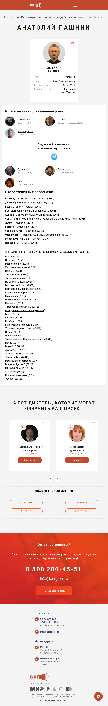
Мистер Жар (24, 120)
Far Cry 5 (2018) (13, 317)
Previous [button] (51, 478)
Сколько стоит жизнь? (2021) (21, 267)
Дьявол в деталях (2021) (19, 278)
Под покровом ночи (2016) (20, 375)
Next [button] (57, 478)
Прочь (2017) (12, 342)
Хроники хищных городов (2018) (23, 328)
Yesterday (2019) (33, 206)
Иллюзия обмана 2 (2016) (19, 368)
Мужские (26, 502)
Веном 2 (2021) (13, 270)
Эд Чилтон (23, 169)
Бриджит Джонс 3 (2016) (19, 364)
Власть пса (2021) (14, 260)
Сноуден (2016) (41, 238)
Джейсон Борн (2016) (17, 357)
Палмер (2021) (13, 256)
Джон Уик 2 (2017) (15, 350)
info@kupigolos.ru (54, 578)
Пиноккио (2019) (14, 303)
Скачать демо (30, 454)
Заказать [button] (29, 460)
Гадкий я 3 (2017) (14, 346)
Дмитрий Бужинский (30, 447)
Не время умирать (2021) (19, 281)
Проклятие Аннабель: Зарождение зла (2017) (47, 234)
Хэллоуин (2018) (25, 222)
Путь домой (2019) (15, 296)
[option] (29, 445)
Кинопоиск (69, 89)
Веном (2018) (12, 332)
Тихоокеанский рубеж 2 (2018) (22, 306)
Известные (82, 511)
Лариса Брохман (77, 447)
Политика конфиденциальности (52, 700)
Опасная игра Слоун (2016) (19, 353)
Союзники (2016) (14, 371)
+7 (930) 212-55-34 (49, 622)
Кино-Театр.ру (68, 92)
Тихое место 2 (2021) (16, 274)
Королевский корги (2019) (19, 292)
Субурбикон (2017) (27, 226)
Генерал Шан (64, 169)
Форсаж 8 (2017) (35, 230)
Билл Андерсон (25, 131)
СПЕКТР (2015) (29, 242)
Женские (82, 502)
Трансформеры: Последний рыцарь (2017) (28, 339)
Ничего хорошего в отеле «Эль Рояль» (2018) (61, 218)
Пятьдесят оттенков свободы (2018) (25, 310)
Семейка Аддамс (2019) (40, 202)
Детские (26, 511)
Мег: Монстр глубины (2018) (44, 214)
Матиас (61, 120)
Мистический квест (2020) (19, 285)
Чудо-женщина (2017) (17, 335)
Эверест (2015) (13, 378)
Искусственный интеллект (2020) (23, 288)
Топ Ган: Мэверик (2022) (40, 198)
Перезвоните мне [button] (54, 591)
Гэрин (20, 181)
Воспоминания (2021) (17, 263)
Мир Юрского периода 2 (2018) (22, 324)
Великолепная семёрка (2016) (21, 360)
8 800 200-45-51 (54, 569)
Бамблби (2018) (13, 321)
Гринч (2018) (12, 314)
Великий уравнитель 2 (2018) (41, 210)
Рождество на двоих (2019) (20, 299)
